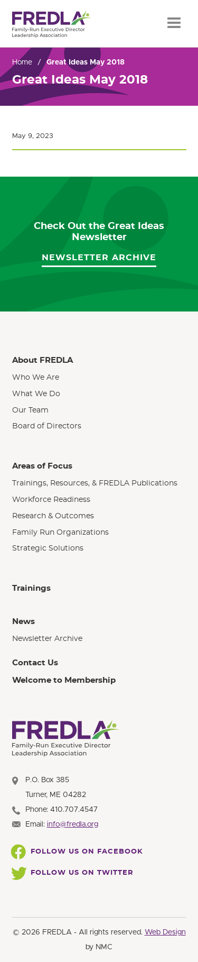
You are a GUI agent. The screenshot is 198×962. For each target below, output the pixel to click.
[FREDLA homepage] (51, 24)
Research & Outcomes (53, 516)
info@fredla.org (72, 824)
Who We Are (35, 377)
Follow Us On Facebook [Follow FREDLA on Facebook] (77, 852)
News (23, 622)
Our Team (30, 410)
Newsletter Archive (99, 257)
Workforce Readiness (51, 499)
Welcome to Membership (64, 680)
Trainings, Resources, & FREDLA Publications (94, 483)
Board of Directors (46, 426)
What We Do (36, 394)
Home (22, 62)
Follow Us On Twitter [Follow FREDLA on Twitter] (73, 873)
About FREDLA (42, 360)
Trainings (31, 588)
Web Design (165, 932)
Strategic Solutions (47, 548)
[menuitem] (99, 393)
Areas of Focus (42, 466)
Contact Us (35, 663)
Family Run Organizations (60, 532)
